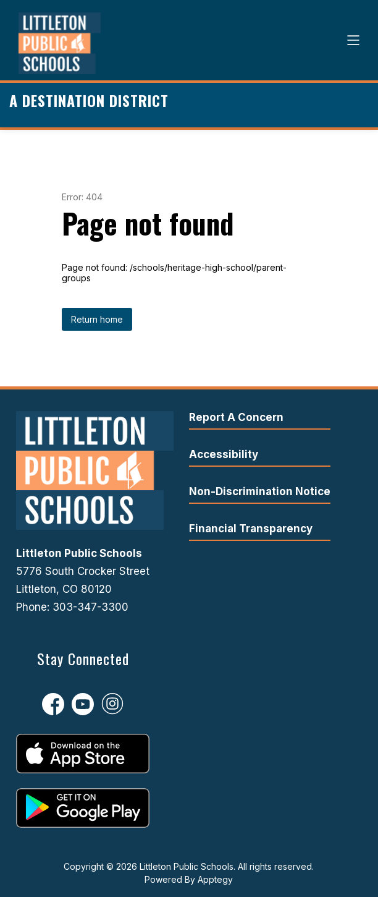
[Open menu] (353, 40)
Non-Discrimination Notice (259, 491)
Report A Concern (236, 417)
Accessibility (223, 454)
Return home (97, 319)
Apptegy (215, 879)
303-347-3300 (90, 607)
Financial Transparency (251, 528)
